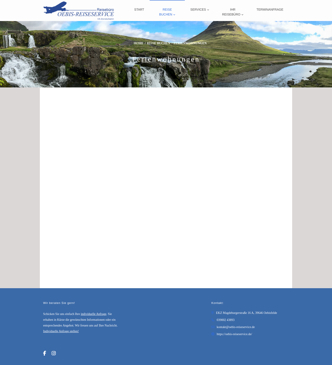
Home (138, 43)
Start (139, 9)
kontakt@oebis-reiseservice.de (236, 327)
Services (198, 9)
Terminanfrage (270, 9)
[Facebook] (44, 353)
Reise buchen (165, 12)
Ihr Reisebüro (231, 12)
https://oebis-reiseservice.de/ (234, 334)
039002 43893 (226, 320)
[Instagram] (54, 353)
